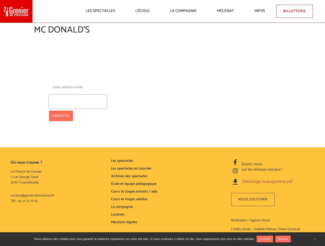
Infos (260, 11)
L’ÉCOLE (143, 11)
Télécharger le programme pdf (266, 181)
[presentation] (78, 101)
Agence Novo (260, 220)
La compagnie (184, 11)
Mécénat (226, 11)
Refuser (283, 239)
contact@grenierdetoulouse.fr (32, 196)
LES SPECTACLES (101, 11)
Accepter (265, 239)
